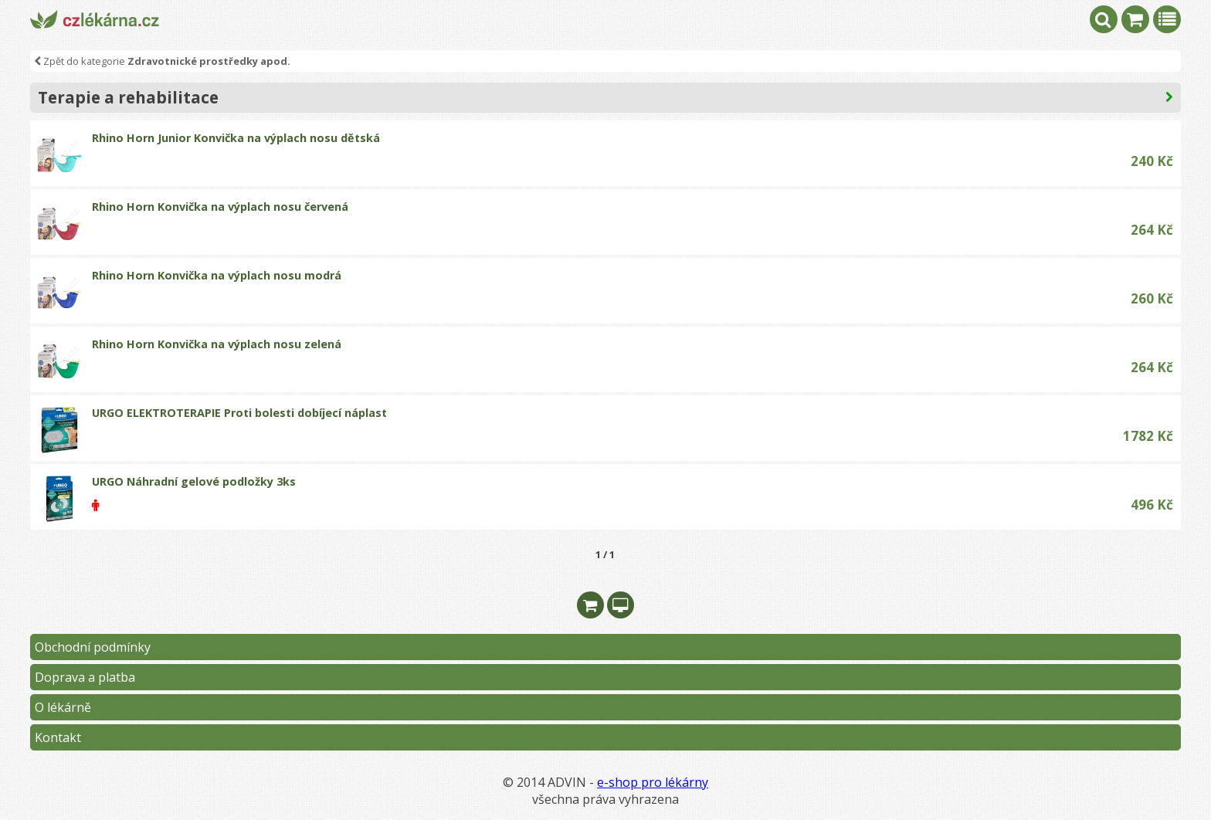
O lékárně (63, 707)
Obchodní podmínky (93, 647)
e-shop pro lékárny (652, 782)
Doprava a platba (85, 677)
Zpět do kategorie (162, 61)
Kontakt (58, 737)
